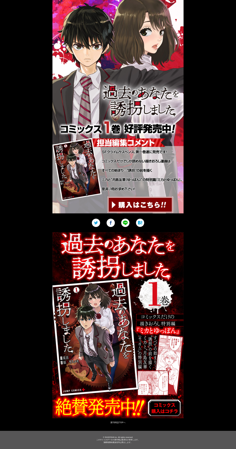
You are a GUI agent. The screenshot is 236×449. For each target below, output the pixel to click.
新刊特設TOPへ (117, 422)
